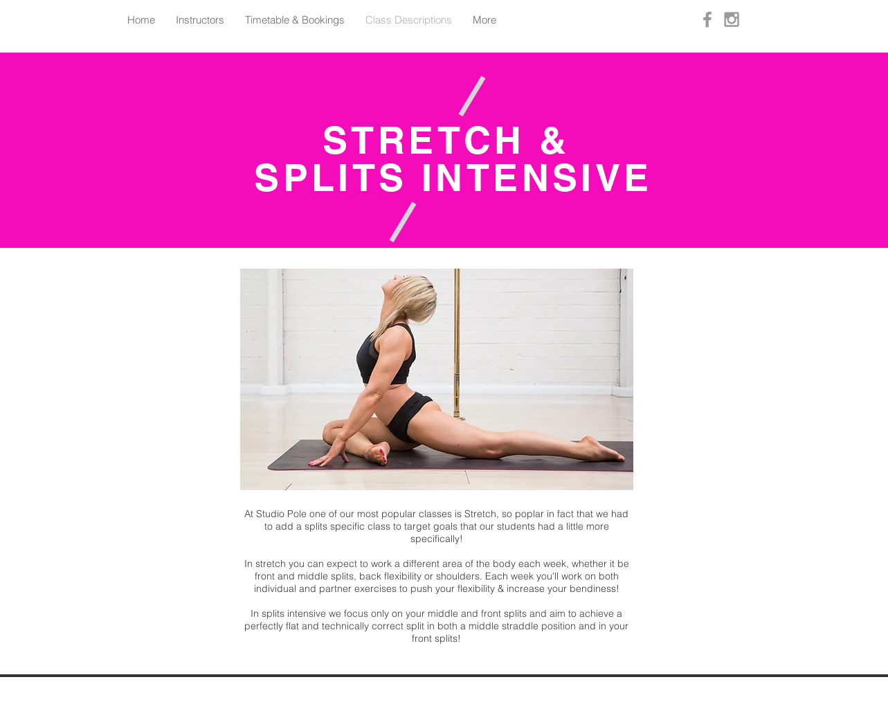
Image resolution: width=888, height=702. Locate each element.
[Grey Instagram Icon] (731, 19)
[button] (436, 379)
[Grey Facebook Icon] (707, 19)
